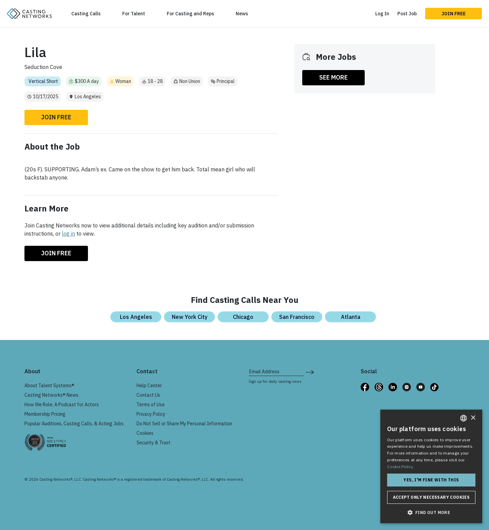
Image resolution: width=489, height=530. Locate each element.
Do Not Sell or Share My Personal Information (184, 424)
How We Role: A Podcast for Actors (61, 404)
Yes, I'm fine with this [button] (431, 479)
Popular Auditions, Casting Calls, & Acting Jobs (74, 424)
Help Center (149, 385)
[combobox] (463, 418)
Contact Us (148, 395)
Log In (382, 14)
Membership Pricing (45, 414)
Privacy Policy (151, 414)
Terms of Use (151, 404)
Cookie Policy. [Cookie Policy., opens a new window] (400, 466)
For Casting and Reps (190, 14)
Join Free (453, 14)
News (242, 14)
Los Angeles (136, 316)
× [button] (472, 418)
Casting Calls (86, 14)
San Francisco (296, 316)
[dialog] (431, 466)
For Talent (133, 14)
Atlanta (350, 316)
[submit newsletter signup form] (310, 371)
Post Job (407, 14)
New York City (189, 316)
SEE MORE (333, 77)
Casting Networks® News (51, 395)
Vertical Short (43, 81)
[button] (431, 512)
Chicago (243, 316)
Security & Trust (153, 443)
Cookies (145, 433)
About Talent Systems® (49, 385)
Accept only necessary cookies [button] (431, 497)
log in (68, 233)
